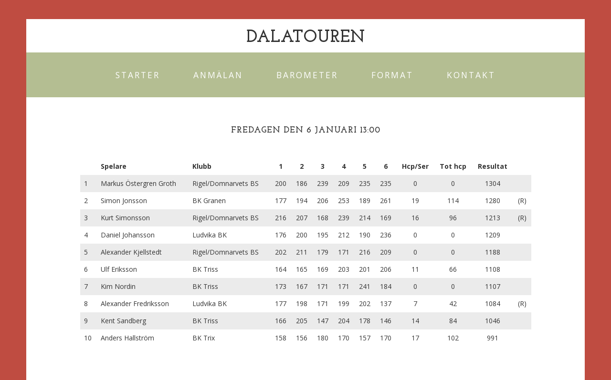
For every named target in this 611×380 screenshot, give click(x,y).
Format (392, 75)
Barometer (307, 75)
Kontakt (471, 75)
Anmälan (218, 75)
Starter (138, 75)
